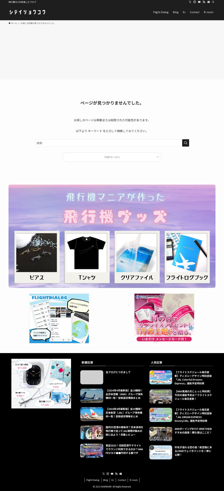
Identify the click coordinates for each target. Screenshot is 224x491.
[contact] (208, 2)
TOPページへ (112, 157)
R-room (134, 480)
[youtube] (199, 2)
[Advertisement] (112, 51)
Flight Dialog (92, 480)
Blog (105, 480)
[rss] (204, 2)
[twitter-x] (190, 2)
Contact (122, 480)
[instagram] (194, 2)
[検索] (213, 2)
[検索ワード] (112, 143)
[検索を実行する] (185, 143)
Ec (113, 480)
